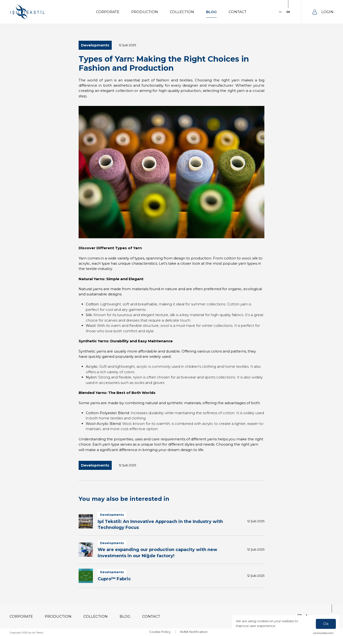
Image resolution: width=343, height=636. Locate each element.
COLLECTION (182, 12)
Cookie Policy (160, 632)
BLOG (211, 12)
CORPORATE (107, 12)
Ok (325, 623)
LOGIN (323, 12)
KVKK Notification (193, 632)
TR (280, 12)
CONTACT (238, 12)
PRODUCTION (144, 12)
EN (288, 12)
